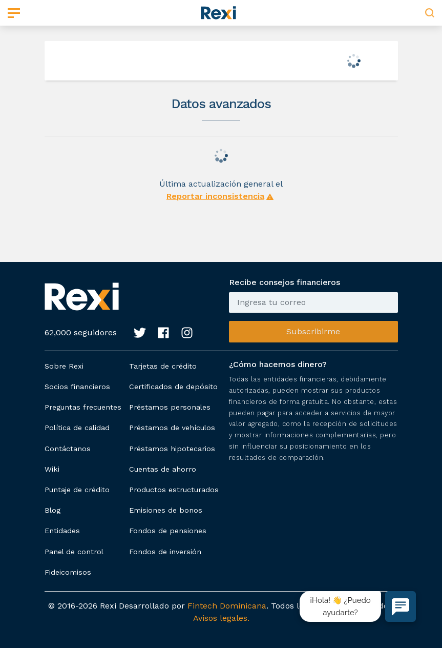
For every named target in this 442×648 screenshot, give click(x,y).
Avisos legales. (221, 618)
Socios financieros (77, 386)
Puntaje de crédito (77, 489)
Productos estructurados (174, 489)
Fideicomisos (68, 572)
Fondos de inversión (165, 552)
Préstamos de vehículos (172, 427)
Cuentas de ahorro (162, 469)
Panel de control (74, 552)
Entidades (62, 530)
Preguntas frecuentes (83, 407)
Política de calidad (77, 427)
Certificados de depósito (173, 386)
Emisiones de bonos (165, 510)
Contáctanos (68, 448)
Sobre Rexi (64, 366)
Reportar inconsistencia (215, 196)
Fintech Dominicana (226, 606)
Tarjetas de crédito (163, 366)
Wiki (52, 469)
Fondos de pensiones (167, 530)
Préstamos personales (170, 407)
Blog (52, 510)
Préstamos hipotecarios (172, 448)
